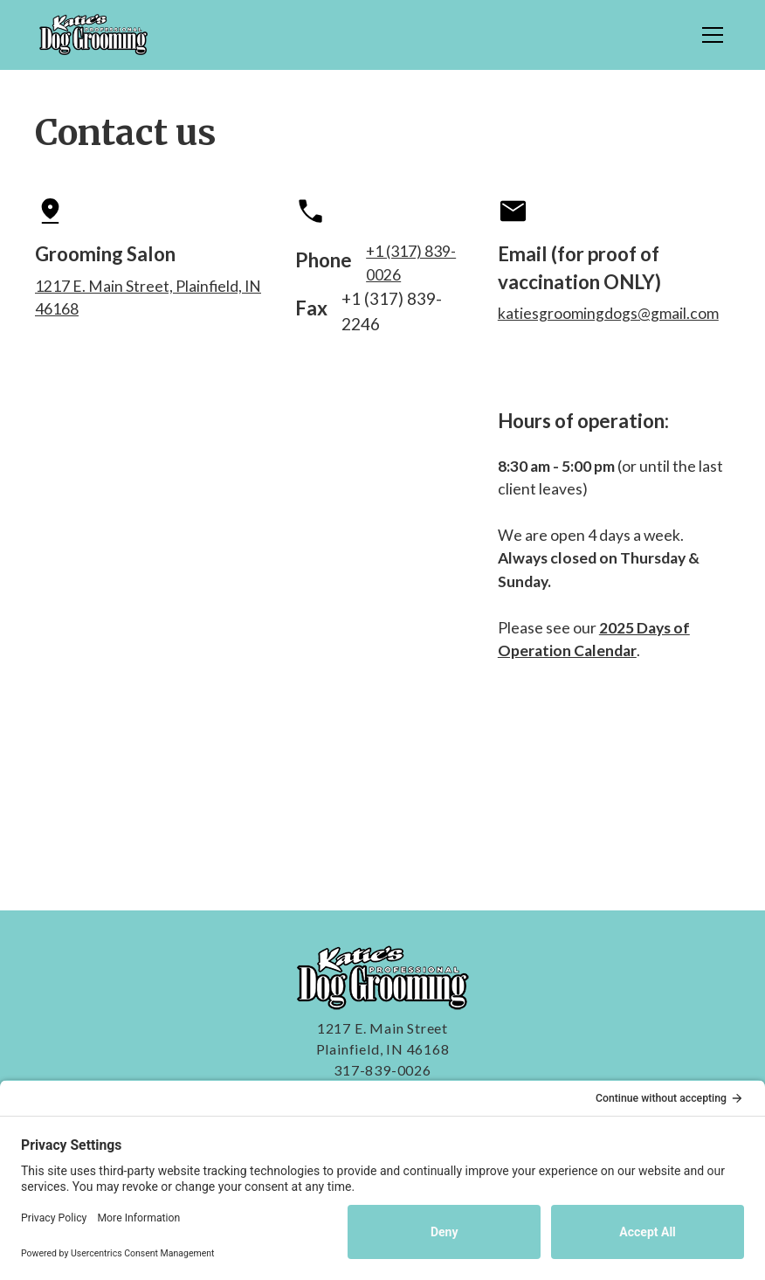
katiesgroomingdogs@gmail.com (608, 313)
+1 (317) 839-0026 (411, 262)
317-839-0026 (382, 1070)
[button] (709, 35)
